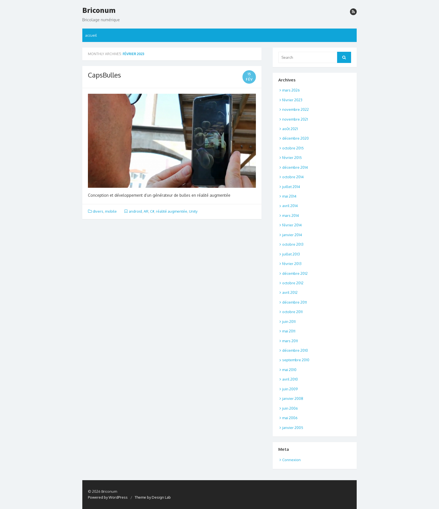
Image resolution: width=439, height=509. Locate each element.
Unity (193, 211)
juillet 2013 (291, 254)
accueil (91, 35)
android (135, 211)
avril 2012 (290, 292)
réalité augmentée (171, 211)
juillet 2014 (291, 186)
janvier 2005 (292, 427)
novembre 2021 (295, 119)
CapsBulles (104, 75)
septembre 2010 (295, 360)
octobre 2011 (292, 311)
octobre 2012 (292, 283)
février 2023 (292, 100)
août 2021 (290, 128)
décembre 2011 (294, 302)
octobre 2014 (293, 177)
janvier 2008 (292, 398)
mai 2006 (290, 418)
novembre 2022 (295, 109)
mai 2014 (289, 196)
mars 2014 (290, 215)
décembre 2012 (295, 273)
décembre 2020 (295, 138)
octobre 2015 (293, 148)
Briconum (99, 10)
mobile (111, 211)
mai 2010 (289, 369)
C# (152, 211)
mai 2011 (288, 331)
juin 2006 (290, 408)
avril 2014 (290, 205)
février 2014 (292, 225)
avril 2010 (290, 379)
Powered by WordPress (108, 497)
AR (146, 211)
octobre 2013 (292, 244)
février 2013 (292, 263)
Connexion (291, 460)
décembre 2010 (295, 350)
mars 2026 (291, 90)
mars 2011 (290, 341)
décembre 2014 (295, 167)
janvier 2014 (292, 235)
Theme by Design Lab (153, 497)
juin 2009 (290, 389)
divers (98, 211)
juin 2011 (289, 321)
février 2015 (292, 157)
